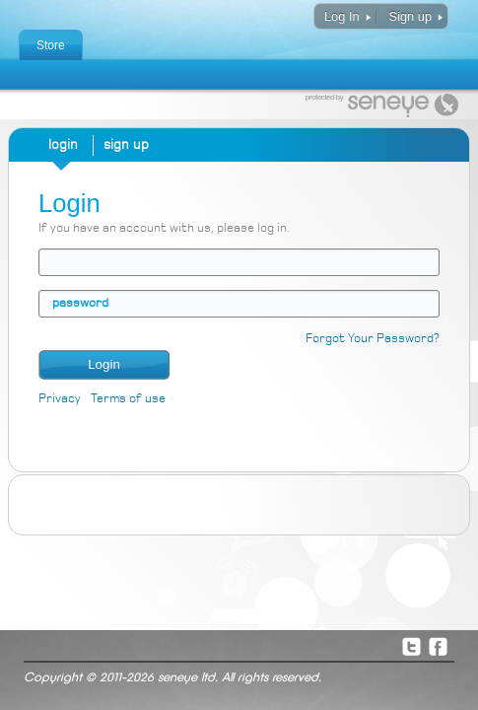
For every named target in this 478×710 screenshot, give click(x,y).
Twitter (411, 646)
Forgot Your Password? (373, 338)
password (80, 303)
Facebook (437, 646)
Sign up (410, 16)
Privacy (59, 398)
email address (52, 261)
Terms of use (128, 398)
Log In (342, 16)
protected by (324, 98)
